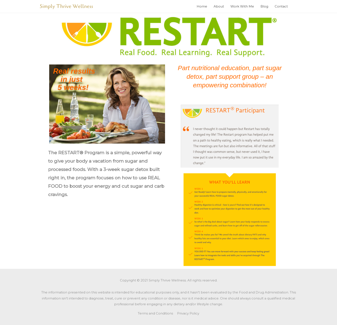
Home (202, 6)
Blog (264, 6)
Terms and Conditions (155, 313)
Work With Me (242, 6)
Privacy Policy (188, 313)
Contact (281, 6)
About (219, 6)
